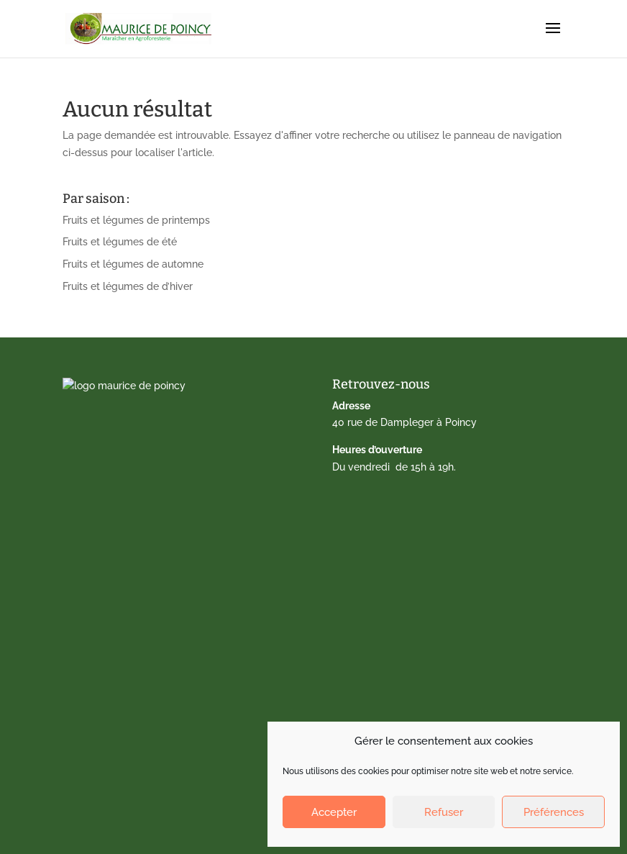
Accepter (334, 812)
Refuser (443, 812)
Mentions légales (112, 713)
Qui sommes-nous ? (119, 690)
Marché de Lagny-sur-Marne (140, 624)
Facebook (96, 757)
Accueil (90, 536)
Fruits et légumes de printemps (136, 220)
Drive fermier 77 (110, 580)
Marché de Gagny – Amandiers (146, 647)
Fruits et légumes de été (120, 241)
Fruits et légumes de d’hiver (128, 286)
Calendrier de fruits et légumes (146, 557)
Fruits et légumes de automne (133, 264)
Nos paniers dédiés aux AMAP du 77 (157, 668)
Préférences (553, 812)
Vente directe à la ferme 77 (136, 602)
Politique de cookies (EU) (131, 735)
